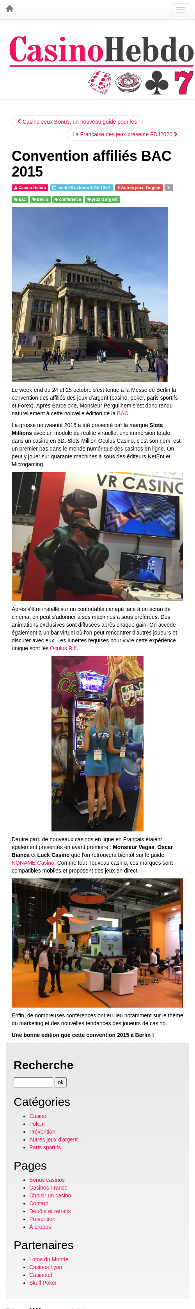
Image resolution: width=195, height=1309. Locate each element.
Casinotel (40, 1275)
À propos (40, 1227)
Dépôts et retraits (50, 1211)
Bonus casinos (47, 1180)
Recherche (43, 1064)
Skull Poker (43, 1283)
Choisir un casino (50, 1195)
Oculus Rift (63, 648)
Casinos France (48, 1188)
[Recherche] (33, 1082)
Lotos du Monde (48, 1259)
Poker (36, 1124)
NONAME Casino (33, 863)
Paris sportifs (45, 1147)
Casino (37, 1116)
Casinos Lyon (45, 1267)
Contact (38, 1203)
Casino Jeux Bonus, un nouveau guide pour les (77, 122)
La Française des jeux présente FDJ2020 (125, 134)
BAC (122, 413)
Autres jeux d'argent (53, 1139)
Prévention (42, 1132)
